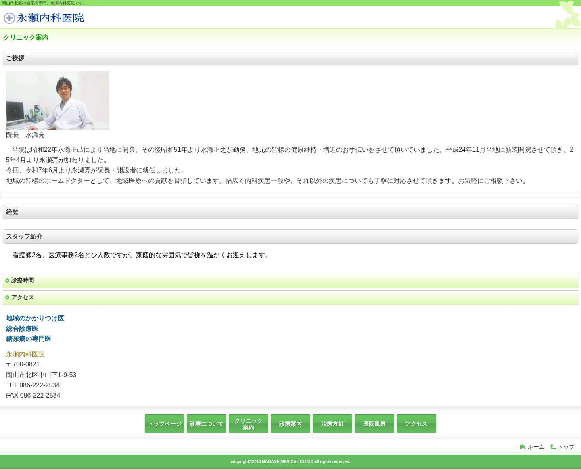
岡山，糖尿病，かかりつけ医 (63, 18)
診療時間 (22, 280)
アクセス (22, 297)
